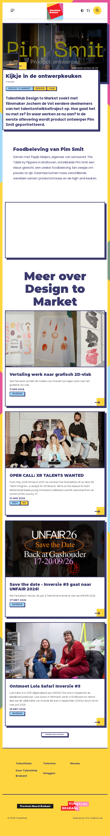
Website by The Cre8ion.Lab (88, 829)
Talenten (49, 774)
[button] (82, 11)
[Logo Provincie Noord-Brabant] (35, 817)
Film (54, 95)
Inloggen (49, 784)
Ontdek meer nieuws (54, 743)
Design (42, 95)
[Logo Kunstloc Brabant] (75, 817)
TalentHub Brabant (55, 12)
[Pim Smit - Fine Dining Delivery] (10, 62)
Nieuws (75, 774)
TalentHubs (24, 774)
